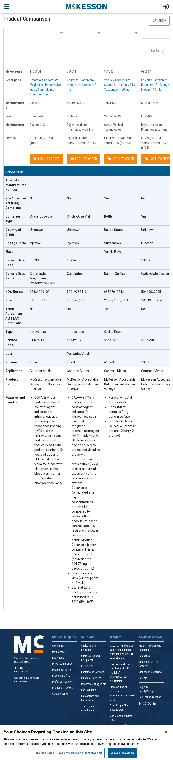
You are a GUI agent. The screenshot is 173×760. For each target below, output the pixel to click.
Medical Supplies (64, 637)
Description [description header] (13, 80)
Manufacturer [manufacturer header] (14, 125)
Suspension (112, 243)
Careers (143, 678)
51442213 (37, 340)
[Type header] (16, 332)
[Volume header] (16, 362)
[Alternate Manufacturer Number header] (16, 185)
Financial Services (91, 678)
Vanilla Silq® (112, 116)
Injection (36, 243)
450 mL (109, 362)
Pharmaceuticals (61, 669)
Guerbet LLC (37, 125)
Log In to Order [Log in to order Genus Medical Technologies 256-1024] (120, 159)
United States (113, 230)
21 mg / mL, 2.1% (116, 300)
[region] (86, 742)
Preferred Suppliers (63, 681)
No (32, 198)
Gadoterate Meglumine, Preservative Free (42, 278)
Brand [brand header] (9, 116)
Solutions (87, 637)
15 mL (34, 362)
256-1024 (110, 103)
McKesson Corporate (150, 672)
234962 (34, 103)
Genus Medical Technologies (113, 127)
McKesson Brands (62, 663)
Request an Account (150, 697)
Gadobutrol (75, 273)
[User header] (16, 354)
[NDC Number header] (16, 292)
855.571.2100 (21, 662)
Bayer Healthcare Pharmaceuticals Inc (80, 127)
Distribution (87, 666)
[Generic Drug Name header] (16, 279)
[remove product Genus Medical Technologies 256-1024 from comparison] (136, 33)
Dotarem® (36, 116)
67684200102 (40, 292)
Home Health (59, 651)
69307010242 (114, 292)
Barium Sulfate (115, 273)
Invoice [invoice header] (10, 138)
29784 (71, 260)
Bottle (108, 216)
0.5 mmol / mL (40, 300)
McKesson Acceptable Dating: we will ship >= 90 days (45, 384)
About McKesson (150, 637)
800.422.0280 (21, 671)
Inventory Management (93, 684)
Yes (106, 198)
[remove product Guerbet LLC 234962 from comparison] (61, 33)
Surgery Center (60, 693)
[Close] (166, 732)
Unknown (36, 230)
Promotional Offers (62, 687)
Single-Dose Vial (41, 216)
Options (159, 20)
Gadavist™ (73, 116)
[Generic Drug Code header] (16, 263)
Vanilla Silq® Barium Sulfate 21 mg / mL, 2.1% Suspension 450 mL (119, 84)
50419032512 (75, 103)
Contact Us (144, 656)
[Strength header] (16, 300)
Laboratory (58, 657)
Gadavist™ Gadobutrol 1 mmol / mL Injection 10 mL (82, 84)
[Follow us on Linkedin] (154, 704)
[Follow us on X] (149, 704)
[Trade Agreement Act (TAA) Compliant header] (16, 316)
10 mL (71, 362)
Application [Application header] (13, 371)
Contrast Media (41, 371)
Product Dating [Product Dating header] (11, 382)
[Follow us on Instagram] (144, 704)
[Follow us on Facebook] (140, 704)
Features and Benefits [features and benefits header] (15, 400)
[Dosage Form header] (16, 243)
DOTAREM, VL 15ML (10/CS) (42, 140)
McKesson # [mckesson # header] (13, 71)
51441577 (111, 340)
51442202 (74, 340)
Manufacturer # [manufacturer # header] (14, 105)
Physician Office (61, 675)
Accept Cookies (122, 753)
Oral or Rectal (113, 332)
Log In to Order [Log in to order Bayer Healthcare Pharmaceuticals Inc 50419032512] (83, 159)
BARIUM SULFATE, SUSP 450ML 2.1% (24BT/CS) (119, 140)
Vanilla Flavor (113, 251)
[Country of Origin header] (16, 232)
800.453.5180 (21, 681)
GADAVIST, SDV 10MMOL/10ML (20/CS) (81, 140)
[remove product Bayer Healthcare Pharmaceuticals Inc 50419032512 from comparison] (99, 33)
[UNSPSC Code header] (16, 343)
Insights (115, 637)
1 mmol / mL (76, 300)
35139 (34, 260)
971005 (109, 71)
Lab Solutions (88, 690)
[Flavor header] (16, 252)
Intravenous (38, 332)
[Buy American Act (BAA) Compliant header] (16, 203)
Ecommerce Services (92, 672)
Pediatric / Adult (78, 353)
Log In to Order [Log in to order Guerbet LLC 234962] (46, 159)
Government (58, 645)
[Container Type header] (16, 219)
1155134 (35, 71)
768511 (71, 71)
